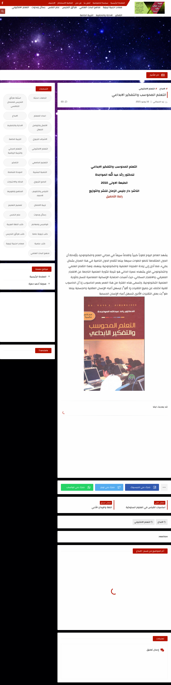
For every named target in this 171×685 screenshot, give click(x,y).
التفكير (118, 15)
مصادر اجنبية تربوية (112, 7)
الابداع (162, 89)
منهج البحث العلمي (40, 253)
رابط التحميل (114, 196)
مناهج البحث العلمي (89, 7)
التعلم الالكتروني (20, 7)
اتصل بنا (87, 3)
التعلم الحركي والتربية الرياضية (15, 151)
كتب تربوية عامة (40, 234)
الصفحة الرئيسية (117, 3)
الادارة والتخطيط (104, 15)
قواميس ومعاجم (40, 224)
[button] (142, 487)
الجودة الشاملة (15, 172)
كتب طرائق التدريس (15, 234)
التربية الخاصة (86, 15)
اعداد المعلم (40, 116)
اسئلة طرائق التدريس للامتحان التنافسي (15, 102)
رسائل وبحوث (38, 7)
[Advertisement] (85, 43)
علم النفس (54, 7)
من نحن (78, 3)
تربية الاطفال (40, 205)
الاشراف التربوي (40, 139)
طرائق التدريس (69, 7)
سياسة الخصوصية (100, 3)
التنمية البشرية (40, 172)
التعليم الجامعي (40, 162)
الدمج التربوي (40, 182)
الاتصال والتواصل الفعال (39, 127)
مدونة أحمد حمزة (37, 284)
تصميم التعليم (15, 205)
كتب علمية (39, 244)
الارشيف (51, 3)
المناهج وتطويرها (15, 191)
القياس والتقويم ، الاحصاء (40, 193)
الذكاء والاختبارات (15, 182)
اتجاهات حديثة (39, 98)
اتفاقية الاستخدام (65, 3)
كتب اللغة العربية (15, 224)
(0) (64, 102)
